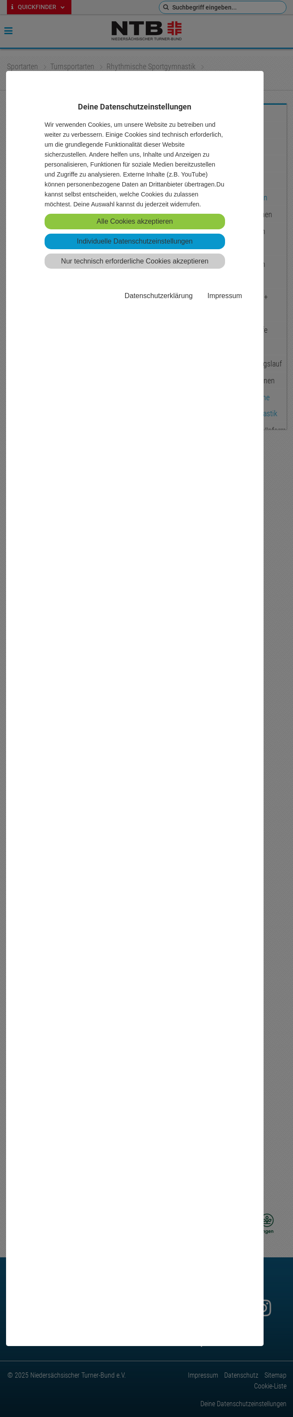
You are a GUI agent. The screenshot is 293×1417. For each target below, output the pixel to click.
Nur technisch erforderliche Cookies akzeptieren (135, 261)
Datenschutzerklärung (159, 295)
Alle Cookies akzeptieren (135, 221)
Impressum (224, 295)
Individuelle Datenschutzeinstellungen (135, 241)
